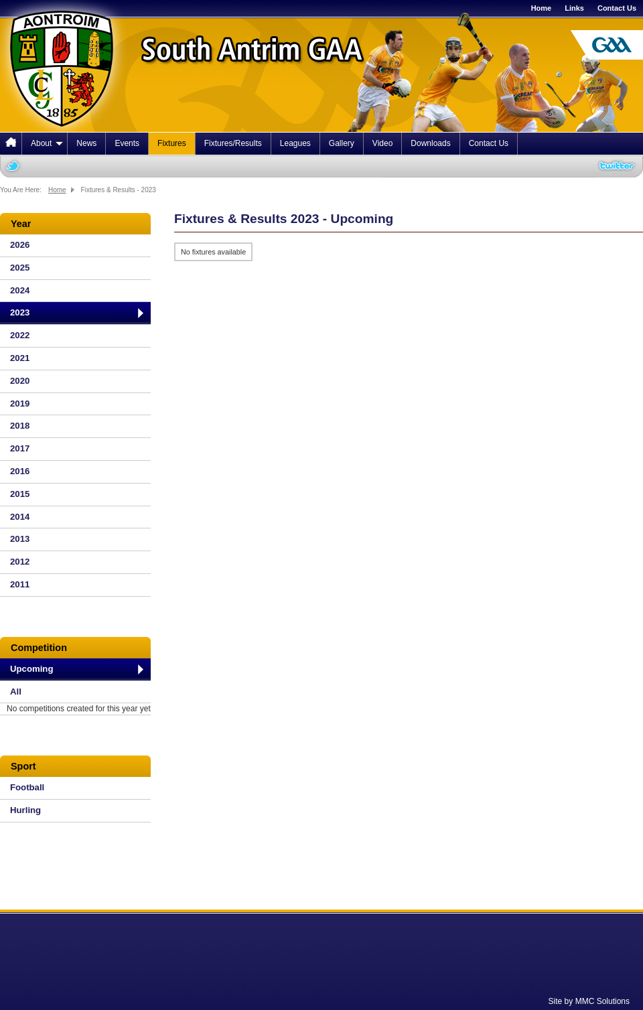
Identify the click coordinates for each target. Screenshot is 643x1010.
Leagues (295, 143)
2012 (19, 562)
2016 (19, 471)
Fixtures (171, 143)
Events (127, 143)
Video (382, 143)
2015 (19, 494)
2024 (19, 290)
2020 (19, 381)
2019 (19, 404)
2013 (19, 539)
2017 (19, 448)
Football (27, 787)
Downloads (430, 143)
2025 (19, 268)
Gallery (341, 143)
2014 (19, 517)
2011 (19, 584)
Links (574, 8)
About (47, 143)
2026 (19, 245)
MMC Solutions (602, 1001)
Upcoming (31, 669)
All (15, 692)
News (86, 143)
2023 (19, 312)
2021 (19, 358)
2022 (19, 335)
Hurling (25, 810)
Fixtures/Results (233, 143)
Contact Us (616, 8)
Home (541, 8)
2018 (19, 426)
